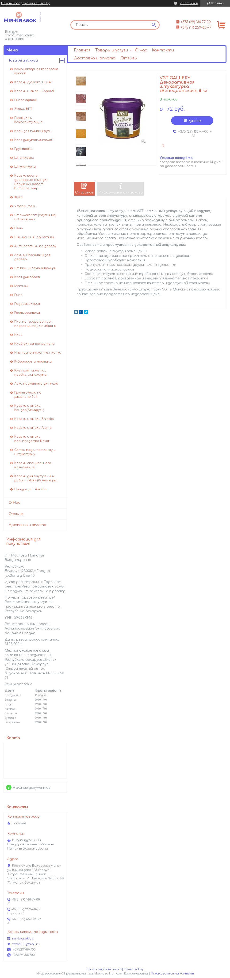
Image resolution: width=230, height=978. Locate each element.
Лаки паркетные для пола (36, 383)
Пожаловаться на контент (172, 973)
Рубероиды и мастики (33, 361)
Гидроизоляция (27, 303)
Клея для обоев (27, 277)
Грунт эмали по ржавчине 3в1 (27, 394)
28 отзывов (189, 3)
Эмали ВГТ (23, 109)
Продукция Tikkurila (30, 489)
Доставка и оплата (94, 58)
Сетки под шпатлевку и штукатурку (35, 452)
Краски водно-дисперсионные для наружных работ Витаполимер (31, 182)
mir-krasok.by (22, 938)
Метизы (21, 286)
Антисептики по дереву (35, 246)
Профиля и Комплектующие (28, 120)
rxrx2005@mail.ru (26, 944)
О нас (141, 50)
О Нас (14, 503)
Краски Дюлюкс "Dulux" (33, 82)
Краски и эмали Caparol (34, 91)
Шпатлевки (24, 157)
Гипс (18, 295)
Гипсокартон (25, 100)
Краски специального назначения (32, 465)
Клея (18, 334)
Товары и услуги (111, 50)
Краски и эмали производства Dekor (32, 439)
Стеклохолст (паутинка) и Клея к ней (35, 217)
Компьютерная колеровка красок (36, 71)
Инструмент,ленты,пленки (37, 352)
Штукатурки (25, 166)
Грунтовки (23, 149)
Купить (194, 121)
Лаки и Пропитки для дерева (32, 257)
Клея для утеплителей (33, 140)
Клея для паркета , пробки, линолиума (30, 372)
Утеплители (25, 206)
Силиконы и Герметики (34, 237)
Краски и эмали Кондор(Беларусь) (29, 408)
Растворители (27, 312)
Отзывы (128, 58)
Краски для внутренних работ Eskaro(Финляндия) (36, 478)
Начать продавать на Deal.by (25, 3)
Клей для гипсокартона (34, 343)
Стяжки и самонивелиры (35, 268)
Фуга (18, 197)
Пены (18, 228)
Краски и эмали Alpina (33, 427)
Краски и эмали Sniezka (34, 419)
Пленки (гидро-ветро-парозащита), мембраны (35, 324)
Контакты (163, 50)
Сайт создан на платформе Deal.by (115, 969)
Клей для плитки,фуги (32, 131)
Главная (82, 50)
